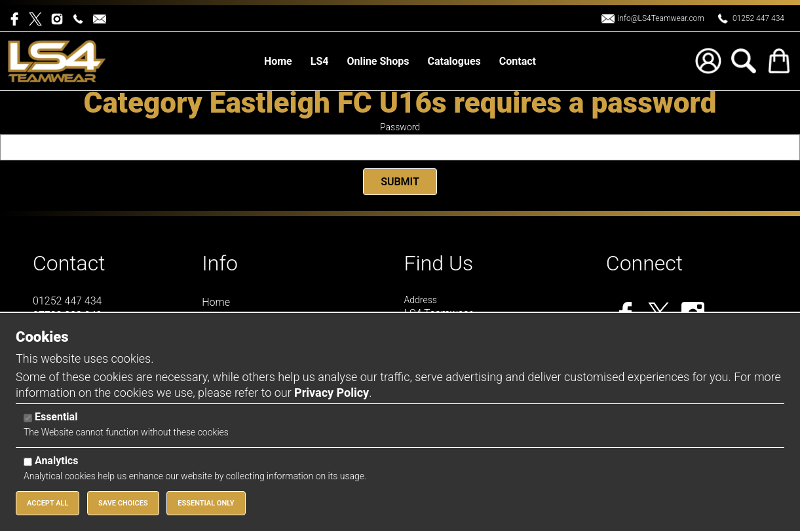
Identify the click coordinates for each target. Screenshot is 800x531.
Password (400, 127)
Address (420, 300)
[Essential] (28, 418)
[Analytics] (28, 462)
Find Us (439, 263)
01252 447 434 (758, 18)
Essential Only (206, 503)
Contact (69, 263)
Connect (644, 263)
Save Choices (123, 503)
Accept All (47, 503)
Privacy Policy (331, 392)
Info (220, 263)
